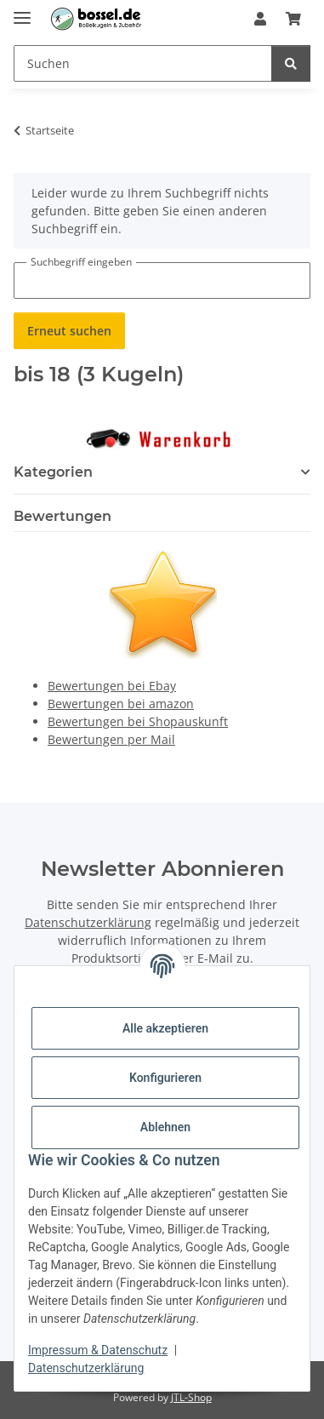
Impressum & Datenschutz (98, 1350)
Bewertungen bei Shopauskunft (138, 721)
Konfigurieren (165, 1077)
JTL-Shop (191, 1397)
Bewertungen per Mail (111, 739)
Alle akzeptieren (165, 1028)
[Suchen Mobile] (143, 63)
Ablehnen (165, 1127)
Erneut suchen (69, 331)
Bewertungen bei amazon (121, 703)
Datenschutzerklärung (86, 1368)
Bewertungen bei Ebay (112, 686)
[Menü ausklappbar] (22, 10)
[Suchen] (290, 63)
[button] (260, 19)
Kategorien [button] (53, 472)
